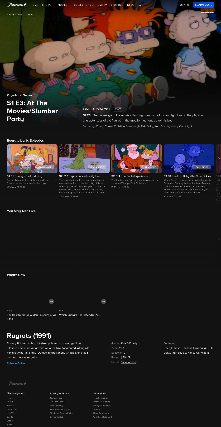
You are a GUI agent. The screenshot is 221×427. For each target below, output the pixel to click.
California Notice (58, 417)
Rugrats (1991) (15, 15)
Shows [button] (47, 5)
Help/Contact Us (100, 398)
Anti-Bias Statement (102, 417)
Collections (12, 409)
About (30, 15)
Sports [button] (116, 5)
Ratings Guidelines (102, 406)
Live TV (102, 5)
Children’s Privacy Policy (61, 413)
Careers (96, 409)
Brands (10, 421)
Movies (10, 406)
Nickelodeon (128, 362)
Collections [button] (83, 5)
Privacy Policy (56, 406)
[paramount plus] (16, 4)
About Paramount (101, 413)
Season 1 (29, 95)
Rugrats (12, 95)
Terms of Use (56, 398)
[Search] (140, 5)
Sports (10, 417)
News (130, 5)
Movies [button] (63, 5)
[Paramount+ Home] (16, 383)
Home (34, 5)
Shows (10, 402)
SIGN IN (184, 5)
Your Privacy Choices (60, 409)
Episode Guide (16, 363)
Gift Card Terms (57, 402)
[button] (32, 166)
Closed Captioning (101, 402)
